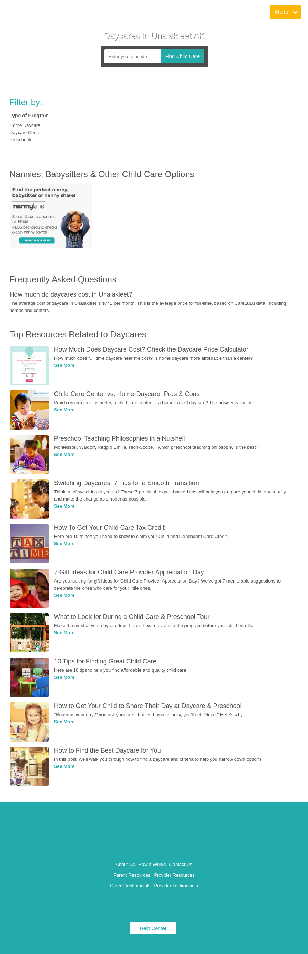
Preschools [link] (21, 139)
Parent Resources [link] (131, 875)
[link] (32, 12)
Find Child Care (182, 56)
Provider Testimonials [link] (176, 885)
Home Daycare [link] (25, 125)
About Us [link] (125, 864)
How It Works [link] (152, 864)
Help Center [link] (153, 928)
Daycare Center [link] (26, 132)
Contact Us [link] (180, 864)
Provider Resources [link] (174, 875)
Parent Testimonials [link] (130, 885)
